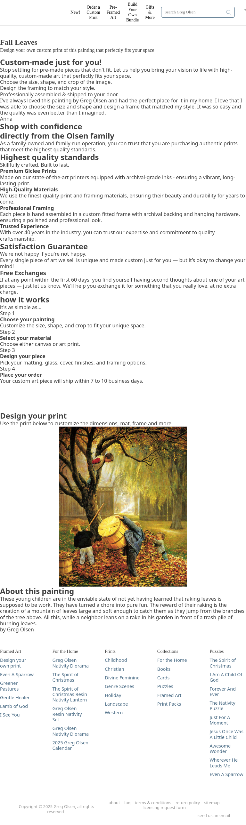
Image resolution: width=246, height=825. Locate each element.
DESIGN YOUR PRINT (25, 28)
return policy (188, 802)
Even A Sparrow (17, 674)
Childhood (116, 660)
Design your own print (13, 663)
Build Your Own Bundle (132, 12)
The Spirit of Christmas (65, 677)
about (114, 802)
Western (114, 712)
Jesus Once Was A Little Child (226, 734)
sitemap (211, 802)
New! (75, 12)
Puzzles (165, 686)
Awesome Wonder (220, 748)
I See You (10, 714)
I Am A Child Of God (225, 677)
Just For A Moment (219, 720)
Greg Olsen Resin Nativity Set (67, 714)
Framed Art (169, 695)
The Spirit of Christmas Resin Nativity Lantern (70, 694)
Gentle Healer (15, 697)
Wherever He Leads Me (223, 762)
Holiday (113, 695)
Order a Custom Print (93, 12)
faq (127, 802)
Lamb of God (14, 706)
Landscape (116, 704)
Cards (163, 677)
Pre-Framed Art (113, 12)
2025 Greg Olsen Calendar (70, 745)
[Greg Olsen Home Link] (38, 12)
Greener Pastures (9, 686)
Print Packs (169, 704)
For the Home (172, 660)
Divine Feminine (122, 677)
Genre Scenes (119, 686)
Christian (114, 669)
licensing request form (164, 807)
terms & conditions (153, 802)
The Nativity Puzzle (222, 705)
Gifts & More (149, 12)
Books (163, 669)
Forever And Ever (222, 691)
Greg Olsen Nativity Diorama (71, 663)
